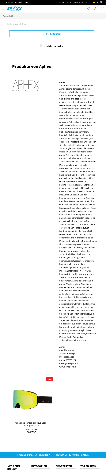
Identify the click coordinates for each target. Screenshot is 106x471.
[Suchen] (102, 16)
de (96, 1)
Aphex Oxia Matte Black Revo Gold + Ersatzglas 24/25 (31, 424)
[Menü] (3, 9)
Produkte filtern (51, 33)
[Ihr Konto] (95, 8)
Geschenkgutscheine (77, 2)
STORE (61, 2)
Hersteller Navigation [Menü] (51, 45)
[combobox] (49, 16)
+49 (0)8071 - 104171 (22, 2)
